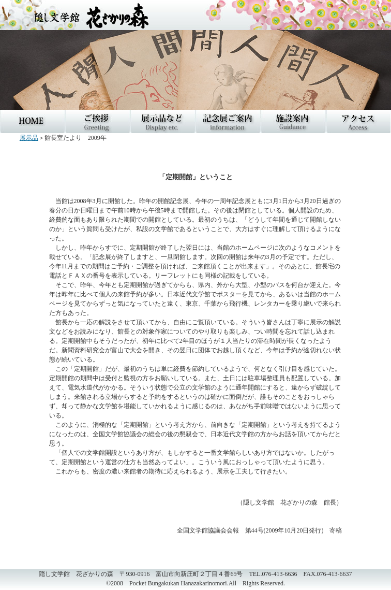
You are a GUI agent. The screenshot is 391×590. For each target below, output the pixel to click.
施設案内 (293, 121)
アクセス (358, 121)
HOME (32, 121)
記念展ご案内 (228, 121)
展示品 (29, 137)
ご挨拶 (97, 121)
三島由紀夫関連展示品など (163, 121)
